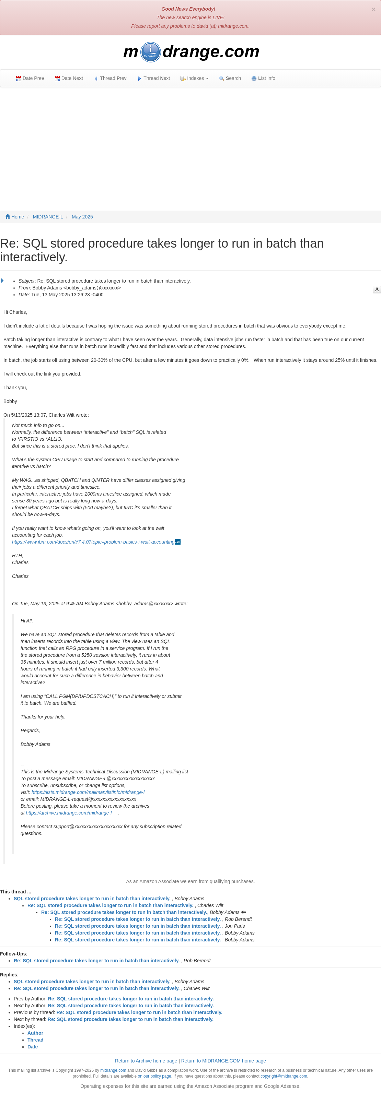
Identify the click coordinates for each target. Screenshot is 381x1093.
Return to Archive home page (146, 1061)
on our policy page (154, 1076)
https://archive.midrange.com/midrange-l (69, 813)
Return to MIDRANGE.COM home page (223, 1061)
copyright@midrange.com (284, 1076)
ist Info (263, 78)
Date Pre (30, 78)
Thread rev (110, 78)
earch (230, 78)
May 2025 (82, 216)
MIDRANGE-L (48, 216)
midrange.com (113, 1070)
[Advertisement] (190, 142)
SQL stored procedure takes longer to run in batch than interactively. (92, 898)
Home (14, 216)
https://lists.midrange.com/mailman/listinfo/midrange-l (88, 792)
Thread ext (153, 78)
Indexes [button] (194, 78)
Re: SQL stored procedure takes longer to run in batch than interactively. (110, 905)
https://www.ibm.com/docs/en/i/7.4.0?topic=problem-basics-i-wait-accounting (93, 542)
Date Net (69, 78)
